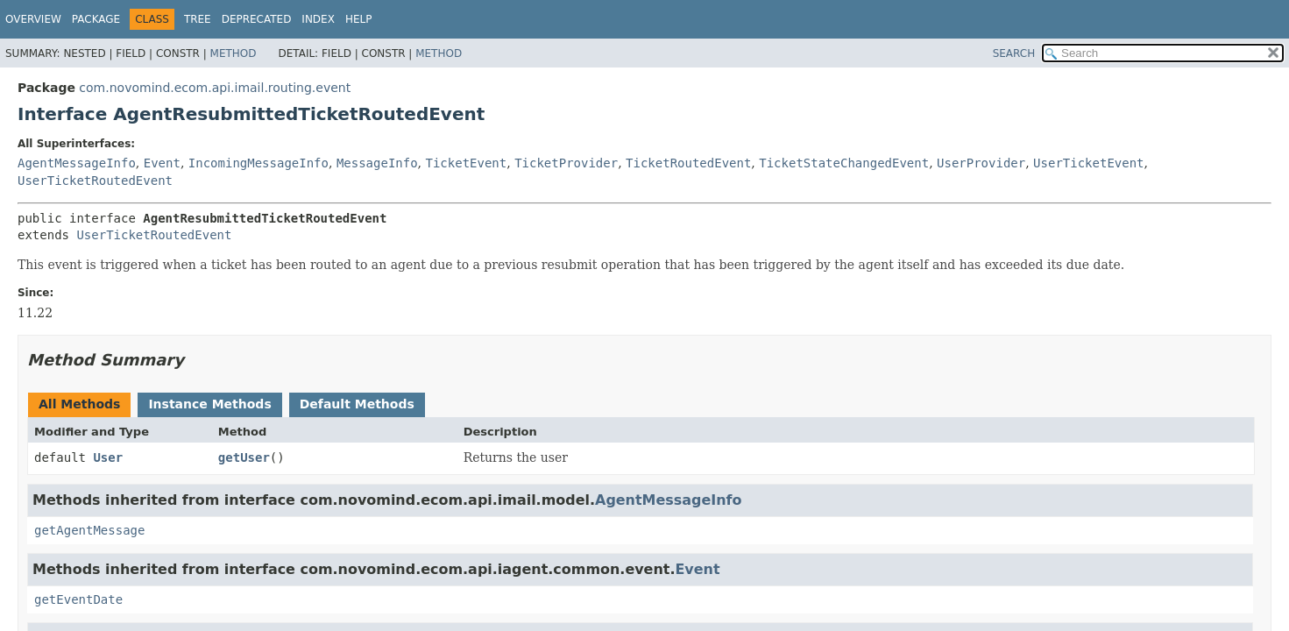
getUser (244, 457)
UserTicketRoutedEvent (95, 181)
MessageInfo (377, 163)
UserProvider (981, 163)
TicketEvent (466, 163)
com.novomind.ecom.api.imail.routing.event (215, 88)
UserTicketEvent (1088, 163)
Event (162, 163)
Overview (33, 19)
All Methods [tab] (79, 404)
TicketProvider (566, 163)
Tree (197, 19)
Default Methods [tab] (357, 404)
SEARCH (1014, 53)
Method (233, 53)
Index (318, 19)
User (108, 457)
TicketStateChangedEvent (844, 163)
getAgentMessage (89, 530)
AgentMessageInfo (77, 163)
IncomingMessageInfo (258, 163)
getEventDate (78, 599)
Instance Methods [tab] (209, 404)
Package (96, 19)
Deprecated (257, 19)
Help (358, 19)
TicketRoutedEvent (688, 163)
